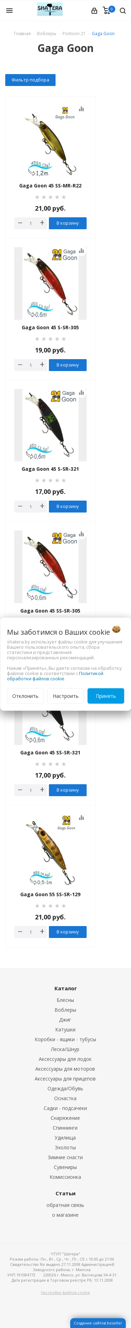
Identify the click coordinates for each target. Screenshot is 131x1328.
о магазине (65, 1214)
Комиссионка (65, 1177)
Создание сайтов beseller (98, 1323)
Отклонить (25, 695)
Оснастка (65, 1098)
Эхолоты (65, 1147)
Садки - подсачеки (65, 1108)
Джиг (65, 1019)
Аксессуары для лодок (65, 1059)
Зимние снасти (65, 1157)
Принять (106, 695)
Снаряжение (65, 1118)
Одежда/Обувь (65, 1088)
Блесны (65, 1000)
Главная (22, 34)
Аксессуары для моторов (65, 1068)
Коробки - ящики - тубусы (65, 1039)
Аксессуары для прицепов (65, 1078)
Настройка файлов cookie (65, 1292)
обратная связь (65, 1205)
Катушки (65, 1029)
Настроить (66, 695)
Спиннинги (65, 1127)
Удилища (65, 1137)
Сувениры (65, 1167)
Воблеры (65, 1009)
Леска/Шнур (65, 1049)
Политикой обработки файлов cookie (55, 675)
